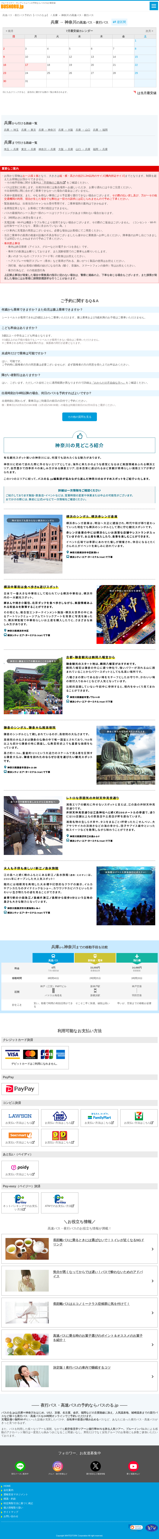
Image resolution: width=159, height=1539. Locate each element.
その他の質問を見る (79, 416)
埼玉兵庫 (11, 149)
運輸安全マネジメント (16, 1494)
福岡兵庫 (100, 149)
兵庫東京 (28, 129)
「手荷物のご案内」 (53, 182)
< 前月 (9, 30)
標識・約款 (10, 1499)
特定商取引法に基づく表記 (18, 1503)
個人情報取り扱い (13, 1507)
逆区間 (119, 22)
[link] (135, 1528)
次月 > (149, 30)
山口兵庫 (83, 149)
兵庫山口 (83, 129)
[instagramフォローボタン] (57, 1466)
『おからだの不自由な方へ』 (108, 382)
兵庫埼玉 (11, 129)
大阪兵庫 (65, 149)
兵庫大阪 (65, 129)
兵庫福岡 (100, 129)
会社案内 (8, 1490)
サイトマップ (11, 1512)
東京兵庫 (28, 149)
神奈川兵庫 (47, 149)
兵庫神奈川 (47, 129)
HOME (7, 1486)
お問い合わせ (11, 1516)
